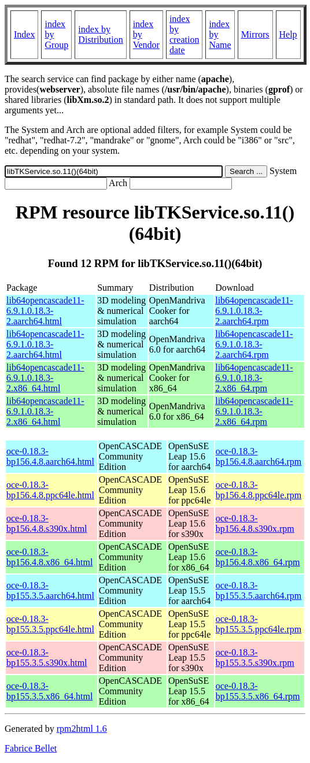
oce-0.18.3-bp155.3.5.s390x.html (46, 657)
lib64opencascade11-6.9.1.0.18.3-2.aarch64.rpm (254, 310)
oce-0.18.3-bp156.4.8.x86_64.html (49, 557)
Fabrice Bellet (31, 748)
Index (24, 34)
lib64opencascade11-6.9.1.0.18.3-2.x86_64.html (45, 377)
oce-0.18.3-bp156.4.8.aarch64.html (50, 456)
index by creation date (184, 34)
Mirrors (255, 34)
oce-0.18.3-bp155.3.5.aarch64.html (50, 590)
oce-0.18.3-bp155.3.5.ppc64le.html (50, 624)
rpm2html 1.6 (82, 729)
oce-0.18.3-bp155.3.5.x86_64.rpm (258, 691)
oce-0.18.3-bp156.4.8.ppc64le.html (50, 490)
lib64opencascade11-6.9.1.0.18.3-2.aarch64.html (45, 310)
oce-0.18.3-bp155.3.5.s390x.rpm (255, 657)
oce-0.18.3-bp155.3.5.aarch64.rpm (258, 590)
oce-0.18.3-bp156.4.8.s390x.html (46, 523)
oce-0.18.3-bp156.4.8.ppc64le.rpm (258, 490)
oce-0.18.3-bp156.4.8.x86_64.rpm (258, 557)
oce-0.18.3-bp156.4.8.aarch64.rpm (258, 456)
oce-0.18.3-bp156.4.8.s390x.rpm (255, 523)
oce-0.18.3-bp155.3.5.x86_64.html (49, 691)
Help (288, 34)
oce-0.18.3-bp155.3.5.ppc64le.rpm (258, 624)
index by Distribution (100, 34)
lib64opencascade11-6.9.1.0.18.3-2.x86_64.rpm (254, 377)
